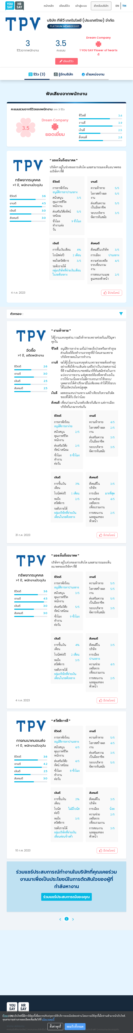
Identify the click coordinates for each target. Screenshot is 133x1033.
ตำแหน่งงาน (92, 74)
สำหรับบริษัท (101, 6)
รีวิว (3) (37, 74)
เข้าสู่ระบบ (81, 6)
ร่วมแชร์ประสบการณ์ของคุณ (66, 897)
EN (117, 6)
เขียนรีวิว (64, 6)
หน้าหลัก (49, 6)
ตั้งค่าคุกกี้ (55, 1026)
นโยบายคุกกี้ (48, 1019)
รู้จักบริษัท (63, 74)
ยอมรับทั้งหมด (75, 1026)
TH (124, 6)
